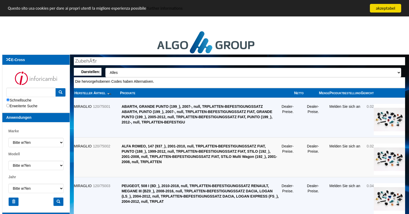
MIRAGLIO (83, 106)
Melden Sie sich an (344, 106)
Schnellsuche (20, 100)
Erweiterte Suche (24, 106)
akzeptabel (385, 8)
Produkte (127, 93)
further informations (170, 8)
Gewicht (367, 93)
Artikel (102, 93)
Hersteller (83, 93)
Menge (324, 93)
